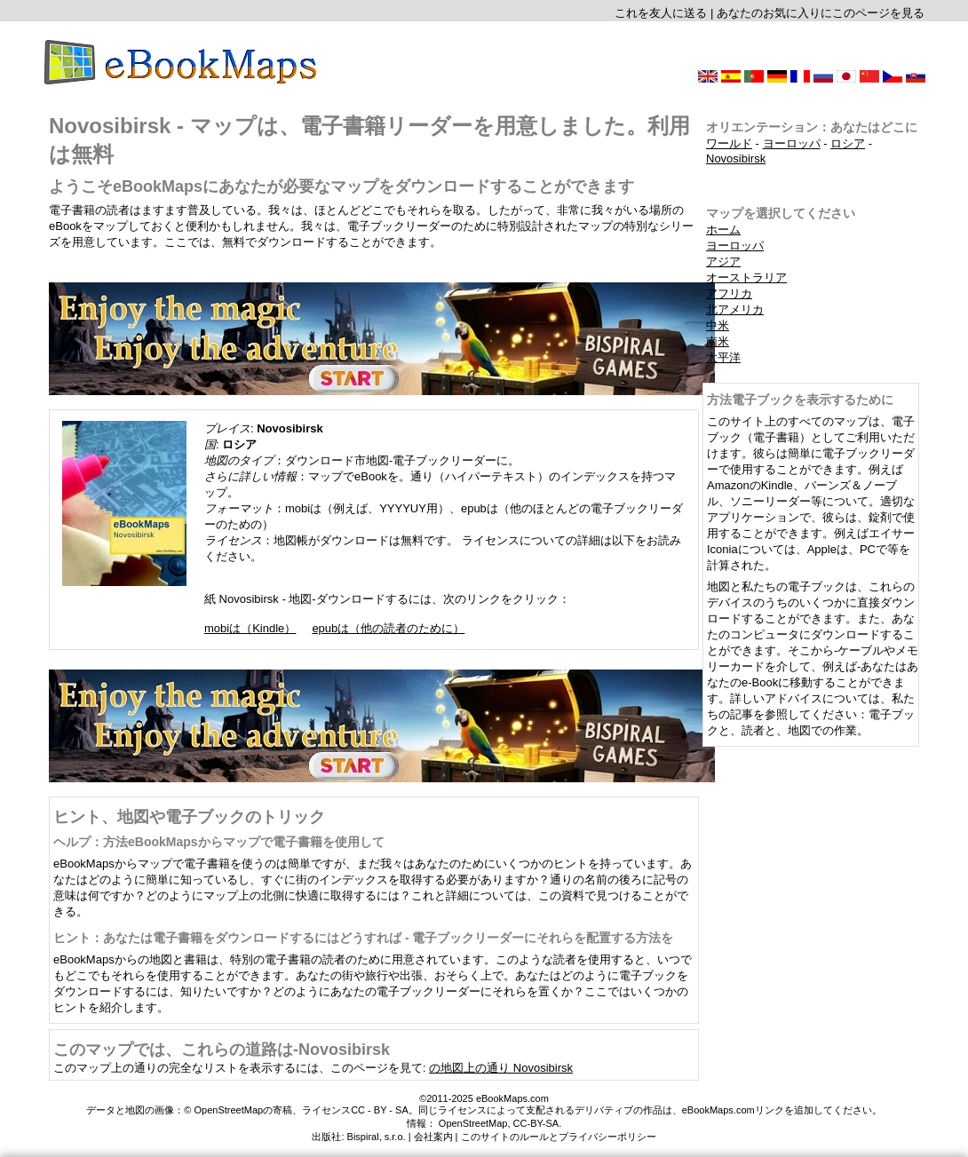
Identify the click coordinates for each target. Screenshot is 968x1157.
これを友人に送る (661, 13)
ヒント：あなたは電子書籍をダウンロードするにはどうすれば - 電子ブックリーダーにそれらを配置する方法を (363, 938)
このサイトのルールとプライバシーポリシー (558, 1136)
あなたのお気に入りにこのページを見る (820, 13)
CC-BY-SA (536, 1123)
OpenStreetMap (473, 1123)
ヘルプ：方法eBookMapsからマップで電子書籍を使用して (219, 842)
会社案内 (433, 1136)
